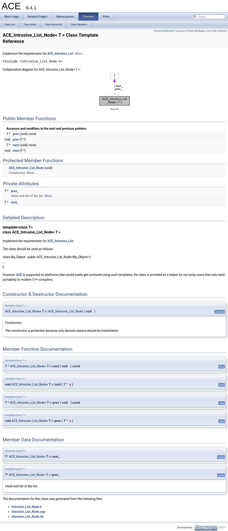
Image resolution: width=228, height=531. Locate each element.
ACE (19, 274)
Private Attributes (196, 31)
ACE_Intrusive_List (60, 53)
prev (16, 134)
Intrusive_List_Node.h (27, 507)
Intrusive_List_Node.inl (27, 516)
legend (114, 109)
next (16, 145)
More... (80, 53)
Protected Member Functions (169, 31)
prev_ (14, 191)
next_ (14, 202)
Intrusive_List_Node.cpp (28, 511)
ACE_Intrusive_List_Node (26, 168)
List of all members (217, 31)
